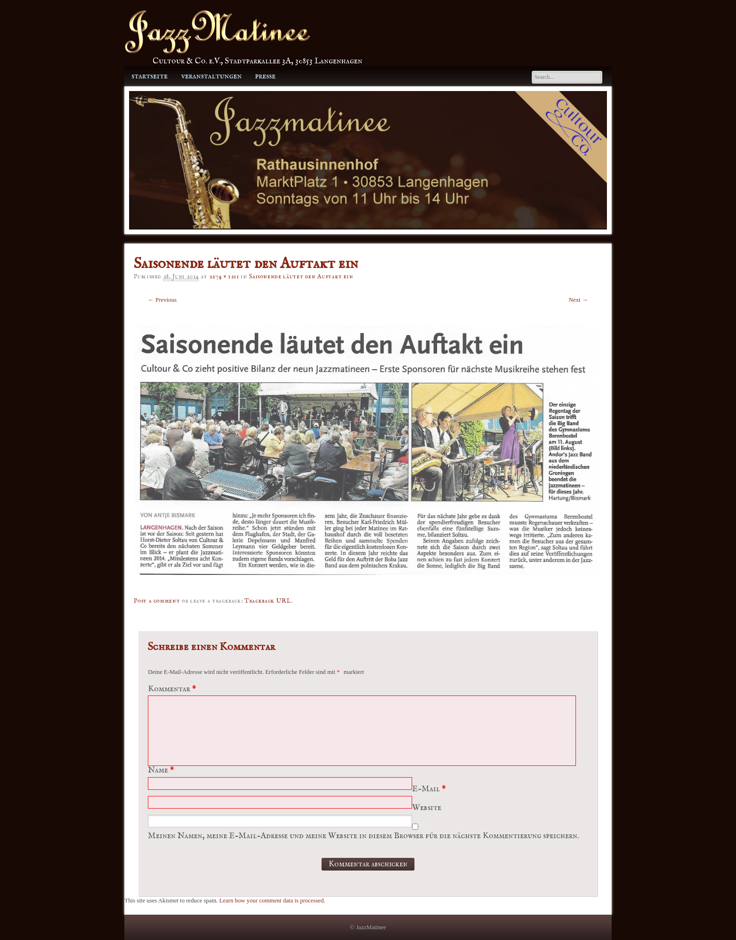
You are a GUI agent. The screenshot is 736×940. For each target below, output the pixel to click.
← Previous (162, 300)
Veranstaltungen (211, 76)
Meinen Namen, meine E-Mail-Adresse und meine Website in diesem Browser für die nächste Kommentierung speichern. (363, 836)
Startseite (149, 76)
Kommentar (173, 689)
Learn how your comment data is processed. (272, 900)
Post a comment (157, 601)
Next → (578, 300)
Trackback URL (268, 601)
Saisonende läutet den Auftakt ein (301, 277)
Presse (265, 76)
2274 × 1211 (224, 277)
